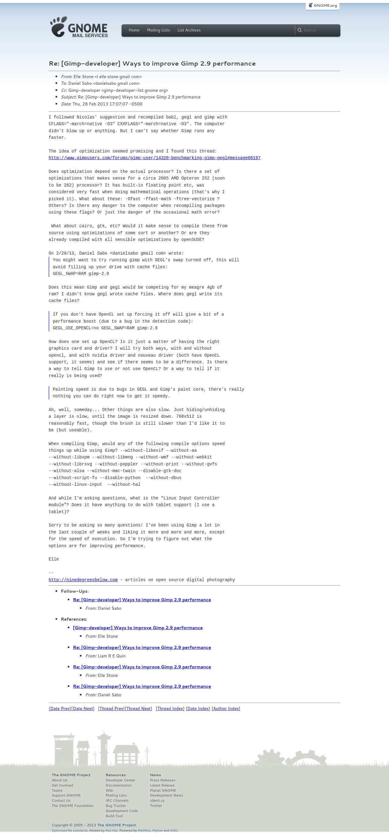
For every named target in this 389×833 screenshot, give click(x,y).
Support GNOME (66, 795)
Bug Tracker (116, 805)
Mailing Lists (158, 30)
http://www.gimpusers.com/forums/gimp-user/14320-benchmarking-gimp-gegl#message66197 (154, 158)
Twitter (156, 805)
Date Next (83, 708)
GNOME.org (325, 5)
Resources (116, 775)
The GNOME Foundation (73, 805)
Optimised (59, 830)
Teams (57, 790)
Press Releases (162, 780)
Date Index (198, 708)
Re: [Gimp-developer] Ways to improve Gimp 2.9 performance (142, 600)
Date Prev (60, 708)
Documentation (119, 785)
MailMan (144, 830)
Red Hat (111, 830)
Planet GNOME (163, 790)
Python (157, 830)
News (155, 775)
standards (80, 830)
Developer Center (120, 780)
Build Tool (114, 816)
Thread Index (170, 708)
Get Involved (62, 785)
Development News (166, 795)
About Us (59, 780)
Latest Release (162, 785)
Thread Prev (111, 708)
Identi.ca (157, 800)
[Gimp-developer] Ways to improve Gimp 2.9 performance (138, 628)
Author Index (226, 708)
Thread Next (138, 708)
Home (134, 30)
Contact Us (61, 800)
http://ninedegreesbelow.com (83, 580)
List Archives (189, 30)
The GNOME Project (71, 775)
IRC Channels (117, 800)
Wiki (109, 790)
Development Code (122, 810)
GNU (174, 830)
